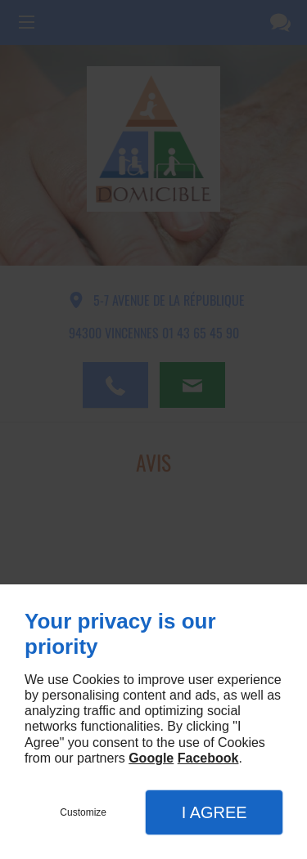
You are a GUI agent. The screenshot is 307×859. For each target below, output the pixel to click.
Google (151, 758)
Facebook (208, 758)
